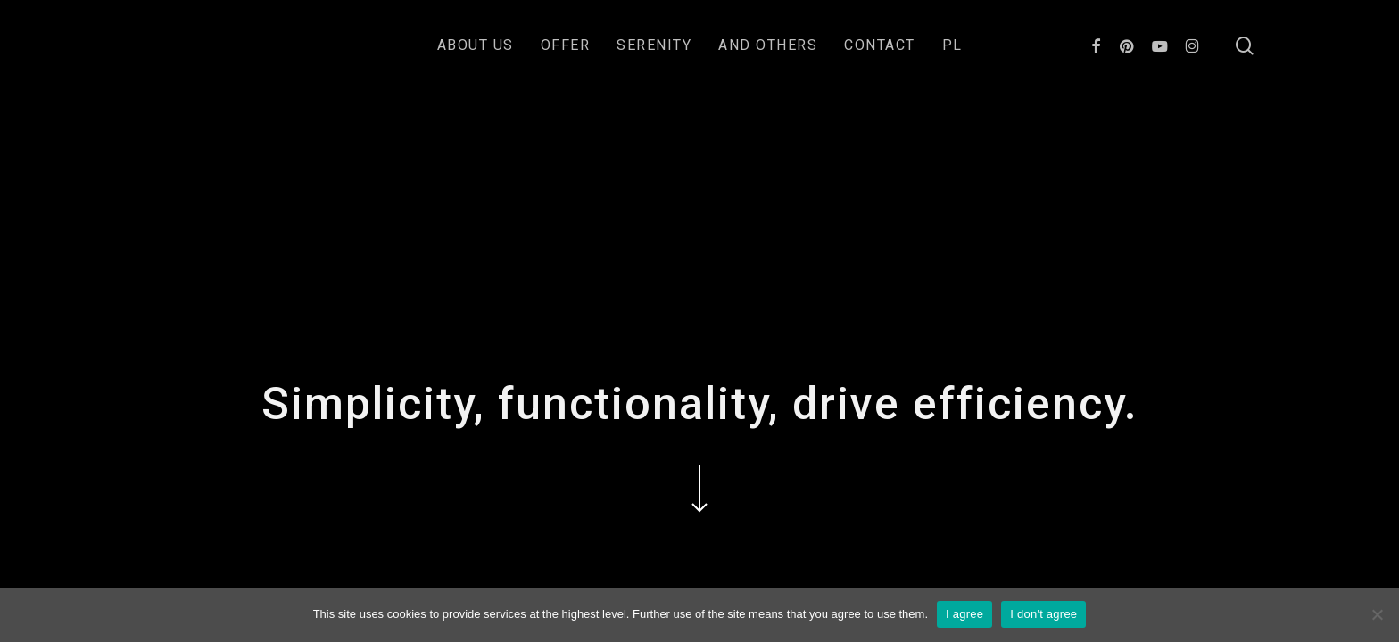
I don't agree (1043, 614)
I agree (964, 614)
